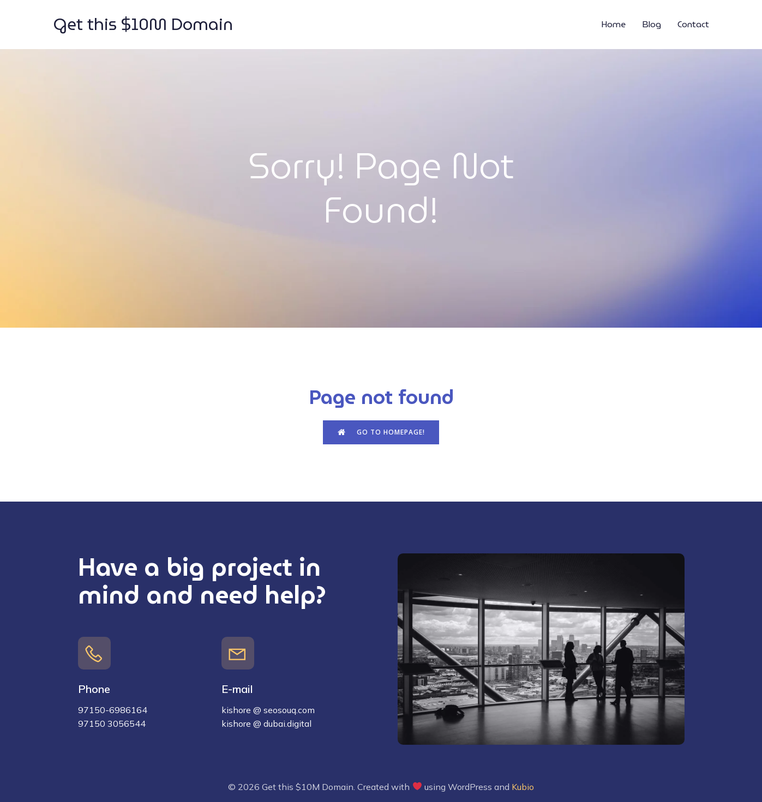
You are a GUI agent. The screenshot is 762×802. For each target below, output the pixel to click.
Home (613, 24)
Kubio (523, 786)
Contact (693, 24)
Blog (651, 24)
